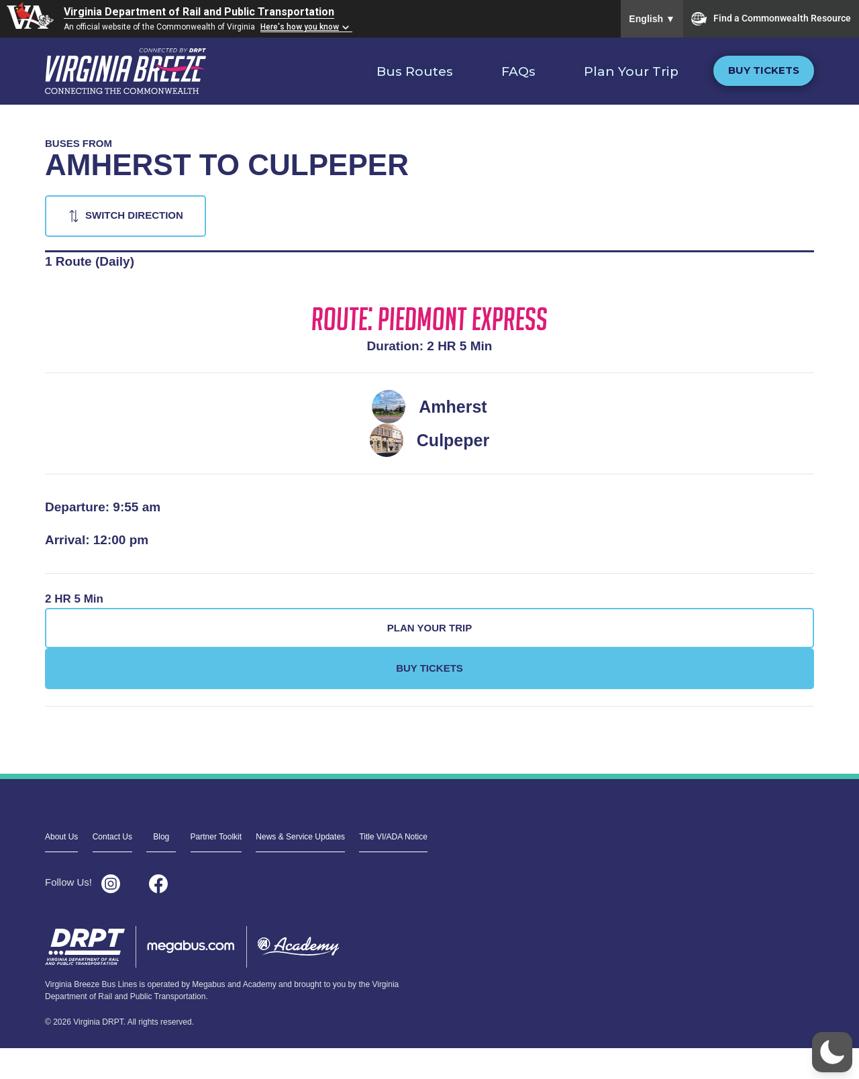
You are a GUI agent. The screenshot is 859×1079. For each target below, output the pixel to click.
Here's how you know (299, 27)
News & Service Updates (300, 836)
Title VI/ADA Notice (393, 836)
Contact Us (112, 836)
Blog (161, 836)
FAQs (518, 71)
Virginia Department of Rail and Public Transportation (199, 11)
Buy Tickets (763, 70)
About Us (61, 836)
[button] (832, 1052)
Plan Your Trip (631, 71)
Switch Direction (134, 215)
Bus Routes (414, 71)
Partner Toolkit (216, 836)
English (652, 18)
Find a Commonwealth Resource (771, 18)
